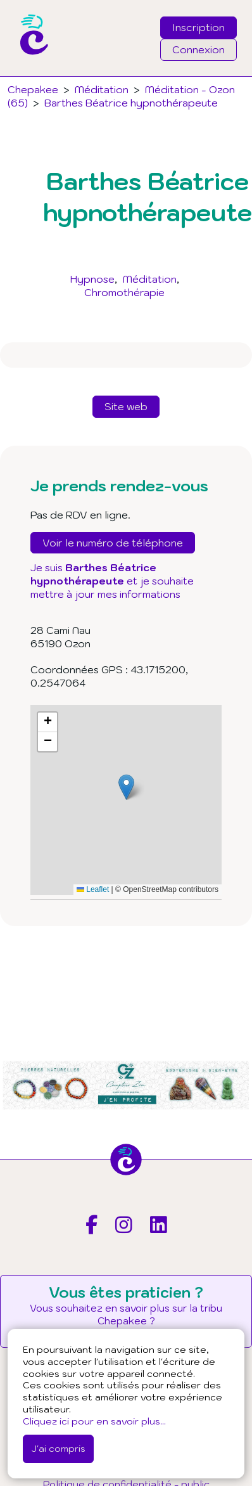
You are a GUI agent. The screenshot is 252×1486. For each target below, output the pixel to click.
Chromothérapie (124, 292)
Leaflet (93, 889)
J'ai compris (58, 1448)
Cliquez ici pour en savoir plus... (94, 1421)
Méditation (150, 279)
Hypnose (92, 279)
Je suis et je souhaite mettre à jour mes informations (112, 580)
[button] (126, 787)
